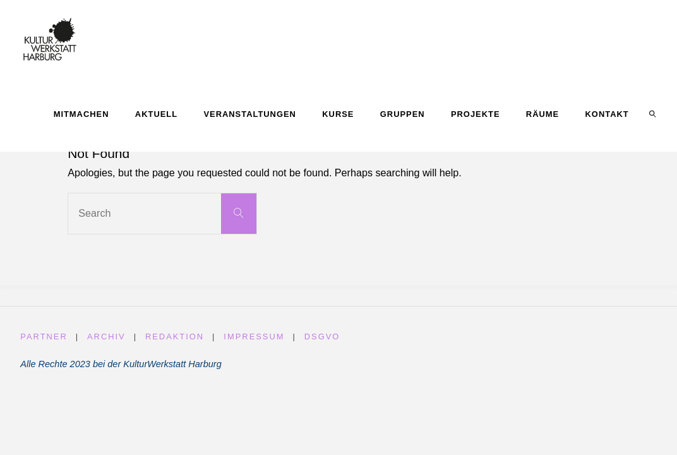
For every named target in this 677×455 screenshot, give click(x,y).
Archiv (106, 336)
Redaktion (174, 336)
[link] (652, 114)
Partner (43, 336)
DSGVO (322, 336)
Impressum (254, 336)
